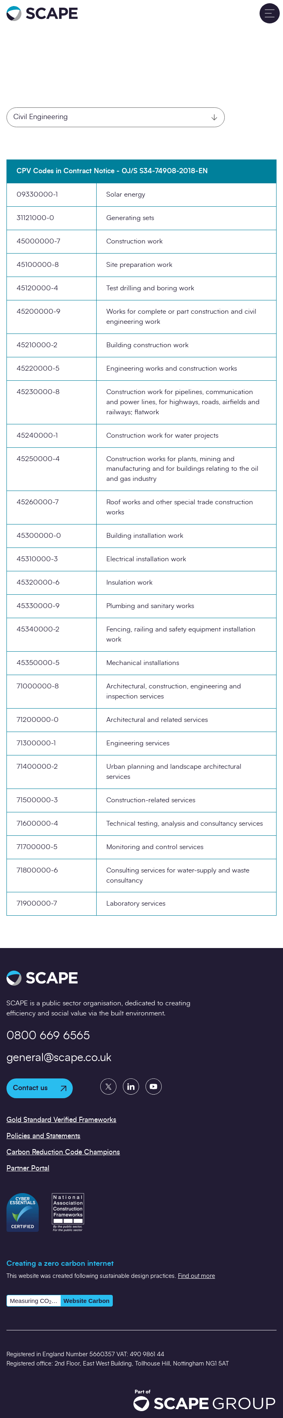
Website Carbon (86, 1300)
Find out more (196, 1276)
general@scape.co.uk (59, 1058)
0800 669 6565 (48, 1036)
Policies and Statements (43, 1136)
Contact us (39, 1087)
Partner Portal (27, 1168)
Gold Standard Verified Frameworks (61, 1119)
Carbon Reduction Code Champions (63, 1152)
